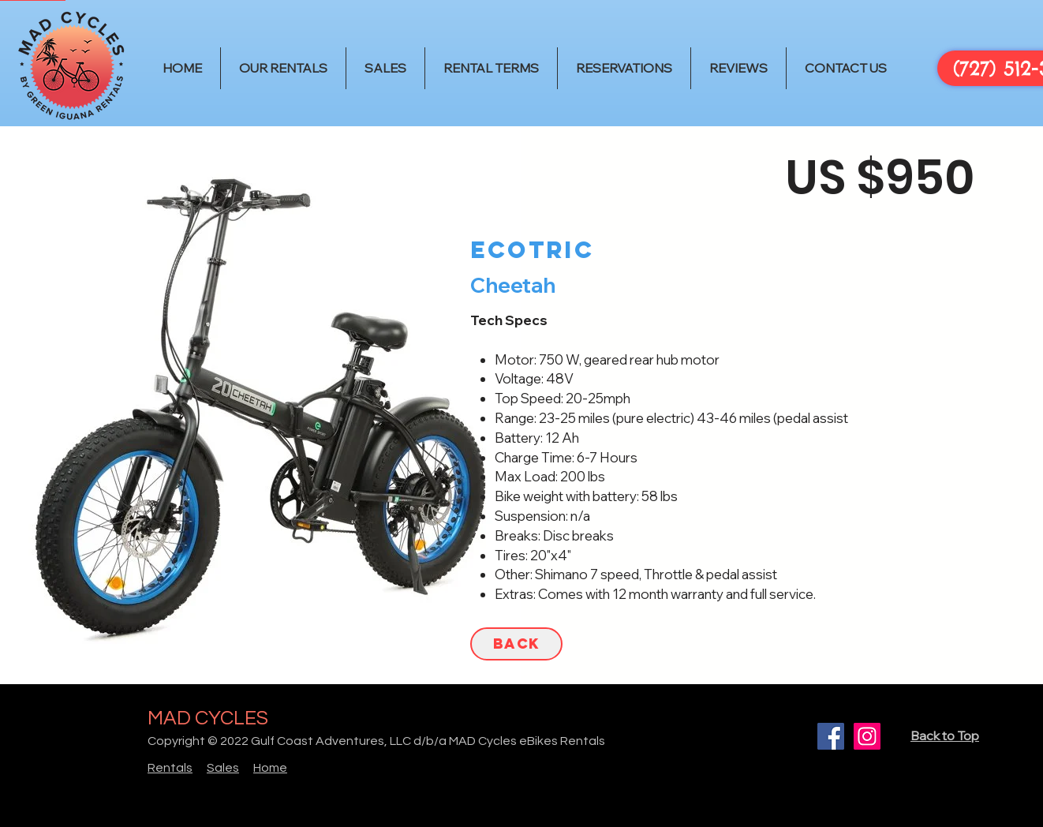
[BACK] (516, 643)
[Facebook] (830, 736)
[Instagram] (867, 736)
